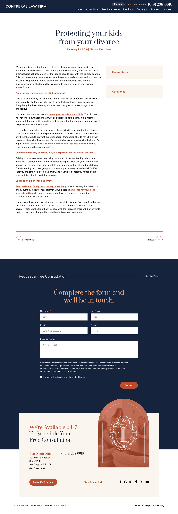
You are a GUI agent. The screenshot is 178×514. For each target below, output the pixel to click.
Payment (155, 9)
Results (127, 9)
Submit (129, 385)
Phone (94, 325)
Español (118, 4)
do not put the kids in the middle (66, 114)
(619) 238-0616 (160, 5)
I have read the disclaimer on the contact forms (63, 377)
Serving (141, 9)
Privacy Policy (60, 505)
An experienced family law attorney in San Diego (41, 186)
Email (43, 325)
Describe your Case (49, 339)
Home (79, 9)
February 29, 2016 (77, 49)
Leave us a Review (43, 482)
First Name (45, 311)
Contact (168, 9)
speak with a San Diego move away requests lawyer (58, 143)
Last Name (96, 311)
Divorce (93, 49)
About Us (91, 9)
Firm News (105, 49)
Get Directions (37, 468)
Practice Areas (109, 9)
